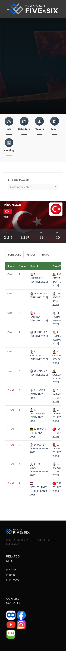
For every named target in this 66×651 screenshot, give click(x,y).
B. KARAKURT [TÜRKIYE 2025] (39, 278)
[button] (33, 187)
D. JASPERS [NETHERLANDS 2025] (39, 448)
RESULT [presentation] (30, 254)
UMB (10, 575)
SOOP (11, 570)
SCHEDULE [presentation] (14, 254)
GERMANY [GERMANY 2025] (38, 432)
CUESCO (12, 580)
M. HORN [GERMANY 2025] (37, 394)
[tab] (14, 254)
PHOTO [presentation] (45, 254)
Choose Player (18, 180)
